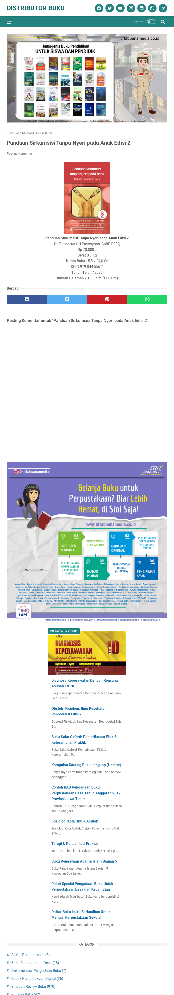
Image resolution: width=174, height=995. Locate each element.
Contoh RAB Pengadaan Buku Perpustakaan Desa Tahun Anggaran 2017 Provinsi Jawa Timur (86, 793)
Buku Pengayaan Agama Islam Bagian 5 (84, 861)
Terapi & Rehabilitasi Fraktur (74, 844)
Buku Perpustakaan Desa (35, 963)
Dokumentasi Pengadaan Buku (38, 971)
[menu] (9, 22)
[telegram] (162, 8)
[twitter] (109, 8)
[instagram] (130, 8)
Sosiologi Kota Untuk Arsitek (74, 821)
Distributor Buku (36, 8)
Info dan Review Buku (33, 986)
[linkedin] (141, 8)
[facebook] (98, 8)
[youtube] (120, 8)
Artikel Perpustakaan (30, 955)
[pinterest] (107, 299)
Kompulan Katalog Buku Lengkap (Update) (86, 765)
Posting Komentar (19, 153)
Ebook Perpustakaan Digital (37, 978)
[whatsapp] (152, 8)
